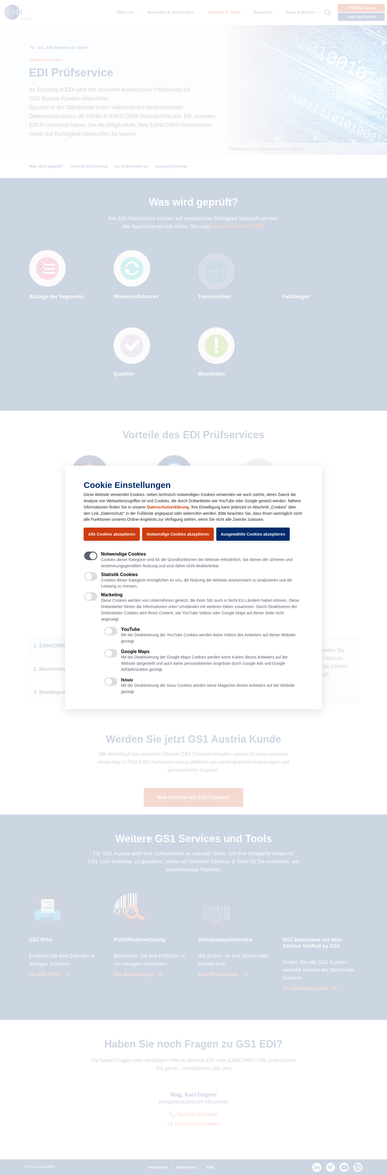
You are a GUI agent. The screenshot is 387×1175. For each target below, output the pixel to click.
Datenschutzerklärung (168, 507)
